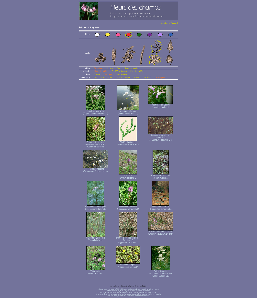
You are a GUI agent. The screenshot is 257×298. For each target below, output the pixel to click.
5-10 (102, 77)
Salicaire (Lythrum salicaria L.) (128, 176)
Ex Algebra (130, 286)
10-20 (110, 77)
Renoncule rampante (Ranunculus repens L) (128, 265)
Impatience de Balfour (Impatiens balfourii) (160, 105)
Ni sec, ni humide (131, 68)
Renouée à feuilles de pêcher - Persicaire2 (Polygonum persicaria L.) (128, 239)
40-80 (127, 77)
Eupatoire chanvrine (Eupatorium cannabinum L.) (95, 111)
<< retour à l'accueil (169, 23)
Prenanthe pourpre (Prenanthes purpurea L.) (160, 207)
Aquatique (98, 68)
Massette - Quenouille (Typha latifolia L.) (95, 238)
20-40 (119, 77)
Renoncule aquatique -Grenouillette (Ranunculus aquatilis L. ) (160, 136)
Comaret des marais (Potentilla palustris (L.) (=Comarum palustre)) (95, 143)
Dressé (97, 74)
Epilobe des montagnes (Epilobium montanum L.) (95, 207)
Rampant (108, 74)
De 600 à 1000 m (119, 71)
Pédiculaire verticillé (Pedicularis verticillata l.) (128, 207)
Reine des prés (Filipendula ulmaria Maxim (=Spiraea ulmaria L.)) (160, 272)
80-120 (137, 77)
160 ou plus (160, 77)
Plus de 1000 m (137, 71)
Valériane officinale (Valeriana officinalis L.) (128, 111)
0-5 (95, 77)
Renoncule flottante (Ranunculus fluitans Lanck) (95, 169)
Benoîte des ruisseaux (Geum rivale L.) (160, 176)
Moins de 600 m (101, 71)
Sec (118, 68)
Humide (110, 68)
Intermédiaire (121, 74)
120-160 (147, 77)
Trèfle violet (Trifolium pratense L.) (95, 271)
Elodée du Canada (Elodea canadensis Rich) (128, 142)
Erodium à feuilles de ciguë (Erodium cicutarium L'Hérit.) (160, 232)
